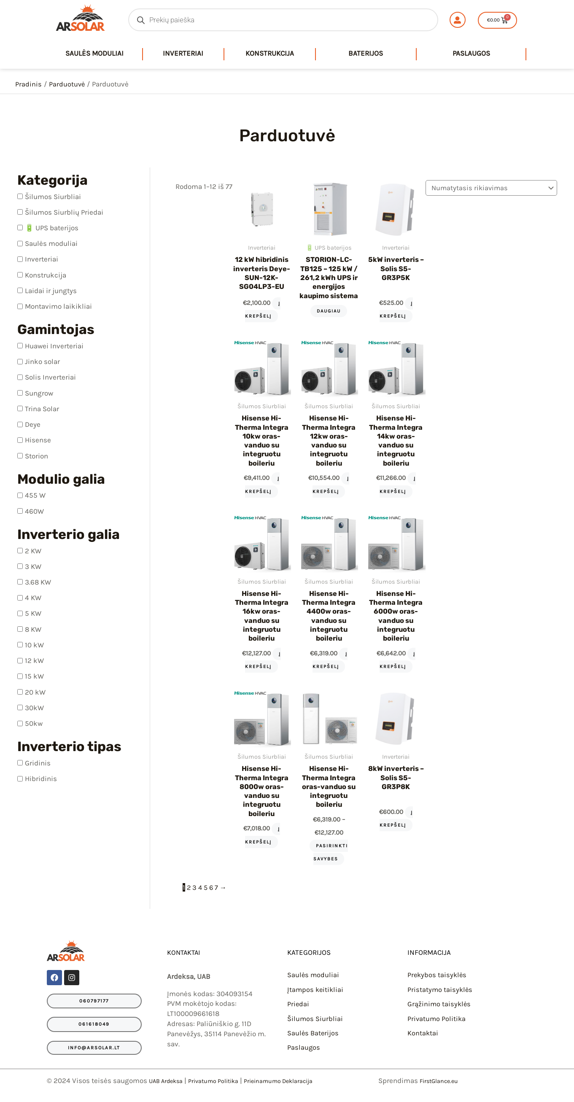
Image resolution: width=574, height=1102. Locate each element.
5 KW (33, 613)
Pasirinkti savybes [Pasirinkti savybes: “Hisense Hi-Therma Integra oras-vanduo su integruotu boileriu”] (329, 860)
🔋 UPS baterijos (51, 228)
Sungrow (39, 392)
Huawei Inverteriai (54, 346)
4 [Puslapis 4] (201, 896)
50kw (34, 723)
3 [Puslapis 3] (195, 896)
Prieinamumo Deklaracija (302, 1088)
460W (34, 511)
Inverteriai (183, 53)
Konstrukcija (269, 53)
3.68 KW (38, 582)
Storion (36, 455)
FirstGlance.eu (443, 1088)
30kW (34, 707)
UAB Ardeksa (170, 1088)
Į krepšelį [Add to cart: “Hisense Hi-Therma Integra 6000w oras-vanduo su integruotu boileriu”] (394, 667)
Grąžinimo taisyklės (439, 1012)
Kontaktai (423, 1041)
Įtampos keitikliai (316, 998)
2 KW (33, 550)
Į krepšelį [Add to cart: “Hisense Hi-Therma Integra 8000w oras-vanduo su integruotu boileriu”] (261, 844)
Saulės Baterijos (313, 1041)
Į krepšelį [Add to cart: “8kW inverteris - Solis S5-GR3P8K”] (393, 825)
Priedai (298, 1012)
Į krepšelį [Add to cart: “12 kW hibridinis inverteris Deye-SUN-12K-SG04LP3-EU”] (262, 308)
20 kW (35, 691)
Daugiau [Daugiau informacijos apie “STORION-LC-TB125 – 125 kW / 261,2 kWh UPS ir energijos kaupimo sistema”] (327, 321)
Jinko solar (42, 361)
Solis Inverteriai (50, 377)
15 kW (34, 676)
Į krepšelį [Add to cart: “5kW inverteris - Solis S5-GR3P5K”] (393, 308)
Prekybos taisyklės (437, 983)
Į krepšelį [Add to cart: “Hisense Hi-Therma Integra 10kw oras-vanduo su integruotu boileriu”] (261, 491)
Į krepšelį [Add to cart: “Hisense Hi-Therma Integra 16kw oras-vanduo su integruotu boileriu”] (262, 667)
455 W (35, 495)
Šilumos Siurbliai (53, 196)
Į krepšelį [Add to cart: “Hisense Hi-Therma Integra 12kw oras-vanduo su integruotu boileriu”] (329, 491)
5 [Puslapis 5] (207, 896)
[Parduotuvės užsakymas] (489, 188)
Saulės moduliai (51, 243)
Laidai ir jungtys (51, 290)
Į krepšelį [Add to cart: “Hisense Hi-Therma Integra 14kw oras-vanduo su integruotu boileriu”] (394, 491)
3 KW (33, 566)
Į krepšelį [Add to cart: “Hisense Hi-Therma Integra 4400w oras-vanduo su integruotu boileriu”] (328, 667)
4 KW (33, 597)
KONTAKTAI (184, 961)
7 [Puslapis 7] (218, 896)
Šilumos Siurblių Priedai (64, 211)
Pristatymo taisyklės (440, 998)
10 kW (34, 644)
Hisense (38, 440)
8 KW (33, 629)
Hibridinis (41, 778)
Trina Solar (42, 408)
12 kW (34, 660)
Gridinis (38, 762)
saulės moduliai (94, 53)
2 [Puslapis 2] (189, 896)
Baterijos (365, 53)
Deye (32, 424)
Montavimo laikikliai (58, 306)
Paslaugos (471, 53)
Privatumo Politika (437, 1026)
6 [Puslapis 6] (212, 896)
